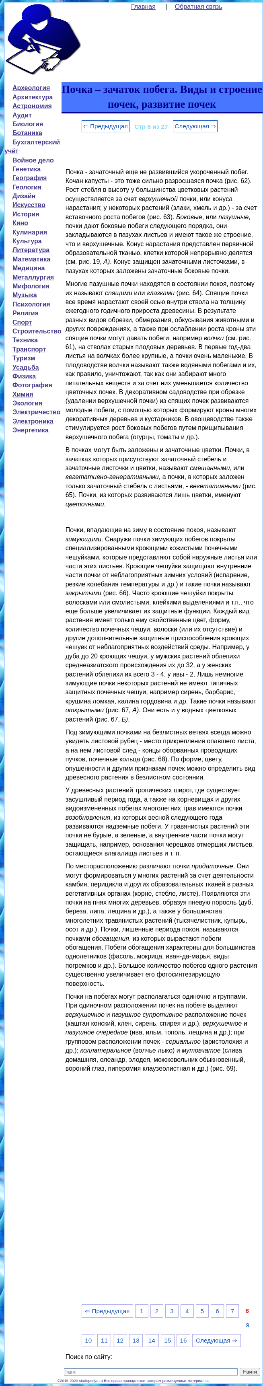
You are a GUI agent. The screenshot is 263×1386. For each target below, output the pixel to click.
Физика (24, 376)
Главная (143, 6)
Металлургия (33, 277)
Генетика (26, 169)
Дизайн (23, 196)
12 (120, 1340)
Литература (30, 250)
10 (88, 1340)
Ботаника (27, 133)
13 (135, 1340)
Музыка (24, 295)
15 (167, 1340)
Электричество (36, 412)
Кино (20, 223)
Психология (31, 304)
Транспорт (29, 349)
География (29, 178)
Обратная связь (198, 6)
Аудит (22, 115)
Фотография (32, 385)
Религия (25, 313)
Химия (22, 394)
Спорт (22, 322)
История (25, 214)
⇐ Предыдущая (105, 126)
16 (183, 1340)
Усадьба (25, 367)
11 (104, 1340)
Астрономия (32, 106)
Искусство (28, 205)
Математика (31, 259)
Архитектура (32, 97)
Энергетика (30, 430)
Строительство (37, 331)
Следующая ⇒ (195, 126)
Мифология (30, 286)
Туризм (23, 358)
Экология (27, 403)
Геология (26, 187)
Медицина (28, 268)
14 (151, 1340)
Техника (25, 340)
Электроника (32, 421)
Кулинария (29, 232)
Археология (31, 87)
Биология (27, 124)
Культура (27, 241)
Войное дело (33, 160)
